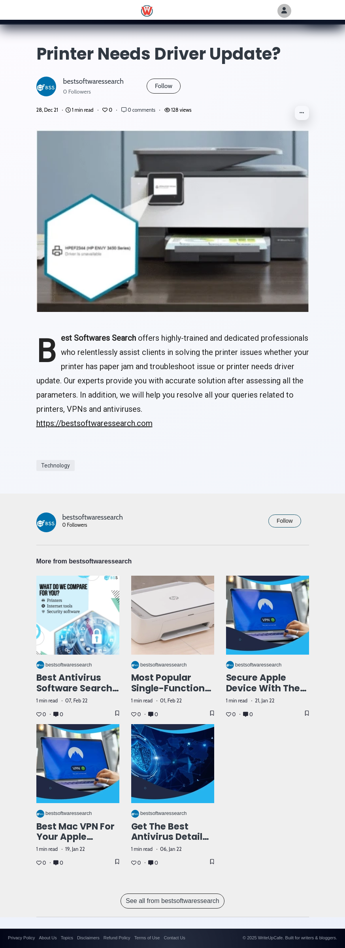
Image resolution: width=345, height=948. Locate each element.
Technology (55, 465)
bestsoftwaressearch (93, 81)
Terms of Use (147, 937)
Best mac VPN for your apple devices (75, 837)
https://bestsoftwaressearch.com (94, 423)
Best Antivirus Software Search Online (74, 688)
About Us (48, 937)
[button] (302, 113)
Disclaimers (88, 937)
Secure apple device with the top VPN (263, 688)
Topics (67, 937)
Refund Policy (117, 937)
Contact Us (174, 937)
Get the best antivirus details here (169, 837)
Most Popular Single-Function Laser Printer (168, 688)
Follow (163, 86)
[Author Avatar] (284, 11)
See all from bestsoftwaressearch (172, 900)
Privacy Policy (21, 937)
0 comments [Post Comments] (138, 110)
